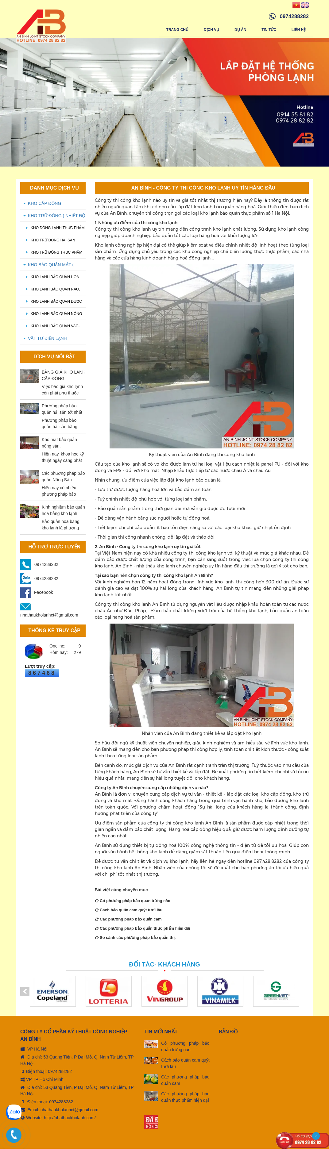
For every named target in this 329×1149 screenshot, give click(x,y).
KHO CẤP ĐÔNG (44, 203)
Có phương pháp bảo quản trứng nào (133, 901)
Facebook (36, 592)
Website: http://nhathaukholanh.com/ (58, 1118)
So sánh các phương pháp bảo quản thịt (135, 938)
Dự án (240, 30)
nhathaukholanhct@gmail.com (70, 1110)
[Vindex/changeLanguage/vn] (296, 4)
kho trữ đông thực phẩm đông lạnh (52, 255)
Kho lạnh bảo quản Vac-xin (51, 328)
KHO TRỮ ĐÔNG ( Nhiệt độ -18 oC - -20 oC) (56, 217)
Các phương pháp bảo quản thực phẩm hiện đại (142, 928)
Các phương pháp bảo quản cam (128, 919)
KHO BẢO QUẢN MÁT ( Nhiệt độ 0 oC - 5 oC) (51, 267)
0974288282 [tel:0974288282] (60, 1071)
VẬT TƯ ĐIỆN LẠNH (47, 338)
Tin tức (268, 30)
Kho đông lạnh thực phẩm (53, 228)
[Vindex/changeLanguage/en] (305, 4)
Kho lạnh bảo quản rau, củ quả (51, 291)
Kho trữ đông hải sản (49, 240)
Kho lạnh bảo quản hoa (51, 277)
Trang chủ (177, 30)
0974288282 (46, 564)
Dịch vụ (211, 30)
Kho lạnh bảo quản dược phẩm (52, 304)
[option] (164, 102)
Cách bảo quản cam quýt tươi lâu (129, 910)
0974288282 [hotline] (294, 16)
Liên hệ (299, 30)
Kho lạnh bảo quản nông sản (52, 316)
